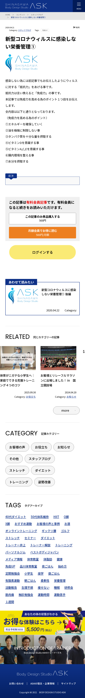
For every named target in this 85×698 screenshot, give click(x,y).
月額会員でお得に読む (42, 232)
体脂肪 (47, 559)
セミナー (30, 538)
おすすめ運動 (23, 524)
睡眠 (57, 587)
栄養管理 (60, 580)
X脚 (7, 524)
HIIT (56, 517)
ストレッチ (17, 470)
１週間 (9, 602)
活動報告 (11, 587)
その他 (14, 458)
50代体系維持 (40, 517)
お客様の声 (17, 447)
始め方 (62, 566)
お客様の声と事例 (48, 524)
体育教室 (33, 559)
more (65, 410)
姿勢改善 (44, 482)
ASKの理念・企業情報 (42, 683)
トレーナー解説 (40, 545)
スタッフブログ (37, 14)
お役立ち (31, 396)
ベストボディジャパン (44, 552)
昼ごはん (54, 573)
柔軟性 (45, 580)
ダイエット (43, 470)
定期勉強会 (12, 573)
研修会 (68, 587)
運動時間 (43, 594)
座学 (41, 573)
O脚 (66, 517)
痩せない (43, 587)
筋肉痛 (9, 594)
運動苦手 (60, 594)
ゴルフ (65, 531)
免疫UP (44, 30)
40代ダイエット (15, 517)
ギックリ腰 (49, 531)
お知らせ (71, 396)
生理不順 (27, 587)
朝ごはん (30, 580)
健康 (59, 559)
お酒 (67, 524)
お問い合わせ (16, 683)
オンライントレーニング (21, 531)
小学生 (28, 573)
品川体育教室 (28, 566)
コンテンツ (20, 14)
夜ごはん (47, 566)
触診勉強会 (26, 594)
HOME (7, 14)
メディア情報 (14, 559)
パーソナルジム (15, 552)
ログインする (42, 252)
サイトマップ (68, 683)
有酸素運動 (12, 580)
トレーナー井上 (15, 545)
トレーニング (18, 482)
